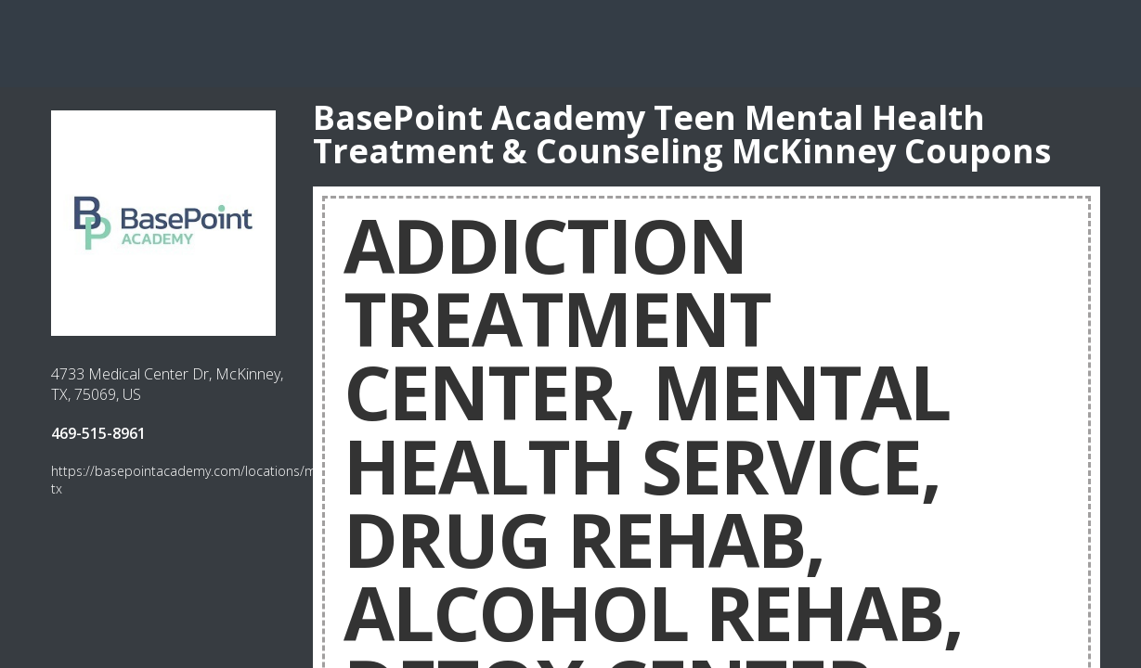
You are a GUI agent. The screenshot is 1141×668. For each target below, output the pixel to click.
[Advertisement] (571, 42)
